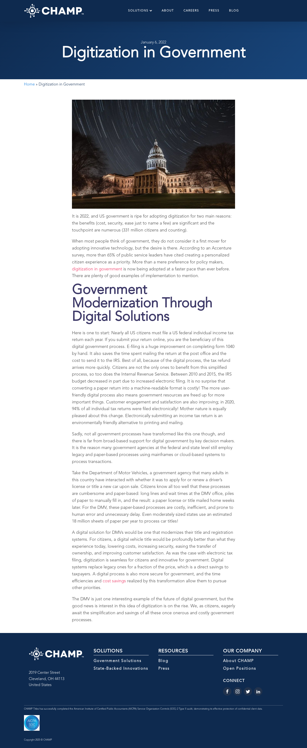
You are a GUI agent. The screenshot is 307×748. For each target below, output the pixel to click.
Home (29, 84)
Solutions (140, 10)
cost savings (114, 581)
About (168, 10)
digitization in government (97, 269)
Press (214, 10)
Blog (234, 10)
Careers (191, 10)
